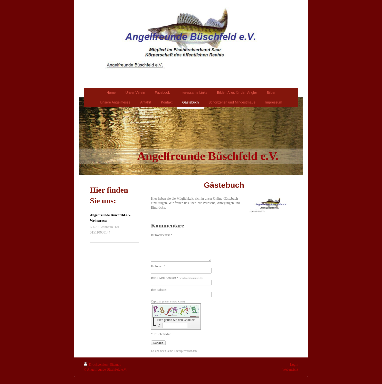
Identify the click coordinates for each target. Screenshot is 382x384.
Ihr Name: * (158, 266)
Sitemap (115, 364)
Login (294, 364)
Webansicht (290, 369)
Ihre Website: (159, 289)
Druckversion (96, 364)
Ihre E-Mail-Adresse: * (176, 278)
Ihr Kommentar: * (161, 235)
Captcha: (168, 301)
